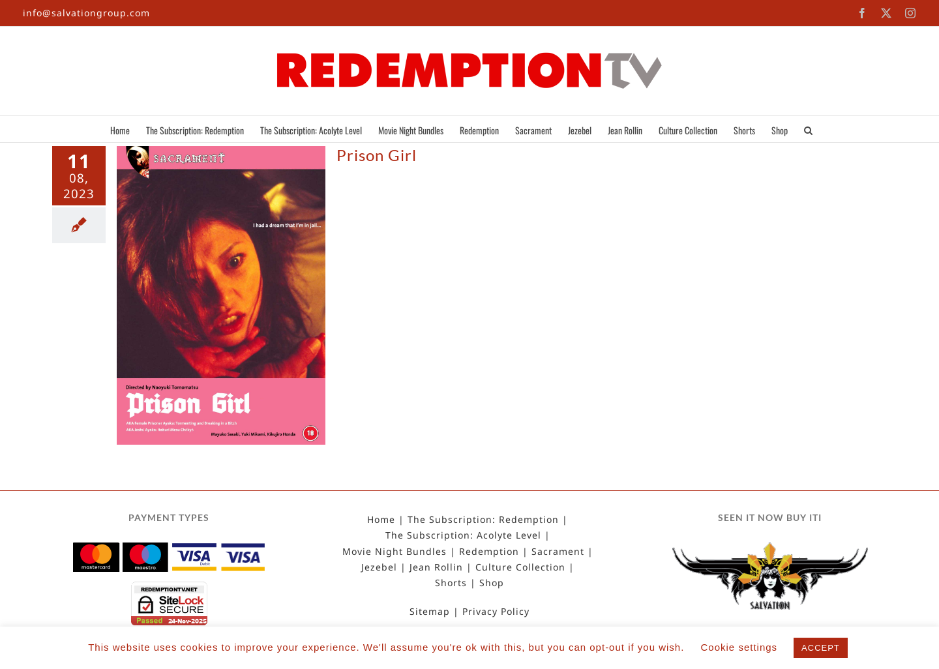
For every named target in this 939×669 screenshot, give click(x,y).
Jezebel (379, 567)
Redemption (489, 552)
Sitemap (430, 611)
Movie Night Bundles (394, 552)
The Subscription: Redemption (483, 520)
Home (381, 520)
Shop (491, 583)
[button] (808, 129)
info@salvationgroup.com (86, 13)
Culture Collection (520, 567)
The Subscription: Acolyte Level (463, 535)
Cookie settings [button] (739, 647)
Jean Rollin (436, 567)
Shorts (451, 583)
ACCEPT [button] (820, 648)
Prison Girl (376, 154)
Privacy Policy (495, 611)
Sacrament (557, 552)
